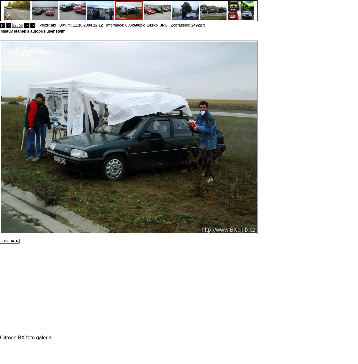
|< (2, 25)
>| (33, 25)
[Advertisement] (277, 136)
